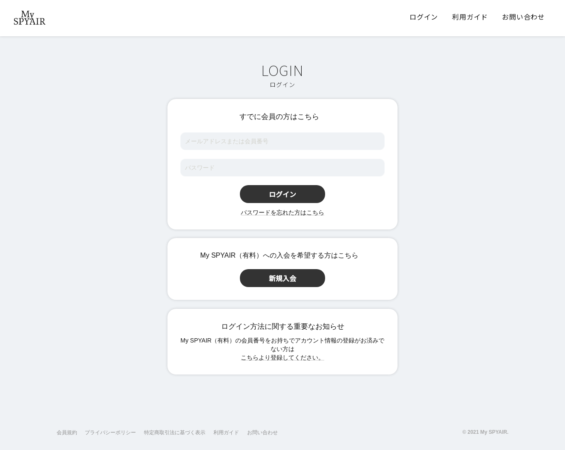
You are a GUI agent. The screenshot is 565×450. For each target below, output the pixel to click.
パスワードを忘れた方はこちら (282, 212)
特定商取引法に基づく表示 (174, 432)
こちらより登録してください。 (282, 357)
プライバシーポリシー (110, 432)
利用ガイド (226, 432)
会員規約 (67, 432)
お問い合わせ (262, 432)
